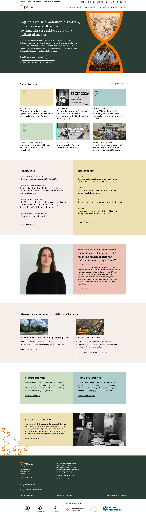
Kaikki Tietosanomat (85, 222)
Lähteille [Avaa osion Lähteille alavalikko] (112, 7)
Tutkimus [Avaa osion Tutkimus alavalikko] (101, 7)
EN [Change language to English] (125, 2)
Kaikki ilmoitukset (27, 225)
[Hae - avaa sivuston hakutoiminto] (112, 2)
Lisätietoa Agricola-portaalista (32, 57)
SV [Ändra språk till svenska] (121, 2)
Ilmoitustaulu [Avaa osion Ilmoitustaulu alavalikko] (89, 7)
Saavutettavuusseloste (64, 495)
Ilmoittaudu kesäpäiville (29, 349)
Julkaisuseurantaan (32, 396)
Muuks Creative (121, 495)
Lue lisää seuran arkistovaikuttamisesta (91, 352)
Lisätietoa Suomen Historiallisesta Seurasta (37, 62)
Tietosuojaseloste (26, 495)
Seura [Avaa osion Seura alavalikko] (122, 7)
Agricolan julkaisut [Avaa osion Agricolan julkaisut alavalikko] (73, 7)
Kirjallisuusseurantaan (86, 396)
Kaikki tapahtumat (116, 84)
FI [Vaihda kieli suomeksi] (117, 2)
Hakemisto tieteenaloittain (65, 475)
